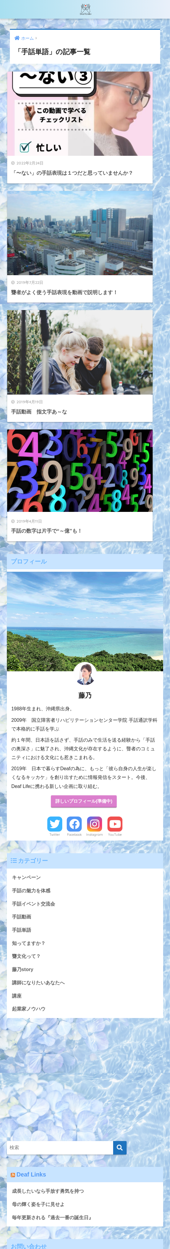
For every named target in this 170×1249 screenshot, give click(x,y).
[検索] (120, 840)
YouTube (115, 524)
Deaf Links (31, 867)
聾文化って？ (27, 648)
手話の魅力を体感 (32, 580)
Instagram (94, 524)
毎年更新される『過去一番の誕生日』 (55, 911)
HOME (85, 1220)
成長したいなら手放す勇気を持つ (50, 884)
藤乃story (23, 661)
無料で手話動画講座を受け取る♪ (60, 1232)
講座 (17, 688)
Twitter (54, 524)
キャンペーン (27, 567)
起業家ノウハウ (30, 701)
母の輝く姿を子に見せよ (40, 897)
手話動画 (22, 607)
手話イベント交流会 (35, 594)
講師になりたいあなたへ (40, 674)
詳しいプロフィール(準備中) (84, 490)
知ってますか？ (30, 634)
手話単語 (22, 621)
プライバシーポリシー (121, 1232)
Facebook (74, 524)
